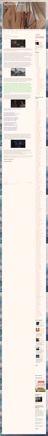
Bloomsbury (37, 134)
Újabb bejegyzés (6, 182)
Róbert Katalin (38, 269)
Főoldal (4, 30)
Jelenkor (37, 190)
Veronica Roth (38, 304)
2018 (37, 56)
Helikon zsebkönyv (38, 180)
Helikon (37, 179)
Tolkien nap (37, 295)
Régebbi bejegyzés (29, 182)
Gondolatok (37, 175)
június (38, 75)
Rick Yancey (37, 264)
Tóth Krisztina (38, 300)
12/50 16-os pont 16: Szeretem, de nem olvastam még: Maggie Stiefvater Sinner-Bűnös (40, 330)
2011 (37, 65)
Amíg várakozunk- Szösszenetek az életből (40, 85)
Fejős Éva (37, 166)
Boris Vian (37, 136)
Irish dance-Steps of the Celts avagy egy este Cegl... (40, 79)
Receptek (37, 263)
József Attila (37, 203)
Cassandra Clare (38, 144)
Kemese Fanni (38, 210)
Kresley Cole (37, 218)
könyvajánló (37, 312)
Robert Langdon (38, 266)
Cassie (37, 145)
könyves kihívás (38, 313)
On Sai (37, 252)
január (38, 94)
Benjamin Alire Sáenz (39, 130)
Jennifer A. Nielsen (38, 191)
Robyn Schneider (38, 267)
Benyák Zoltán (38, 132)
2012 (37, 64)
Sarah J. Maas (38, 277)
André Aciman (38, 116)
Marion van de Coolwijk (39, 236)
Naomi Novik (37, 247)
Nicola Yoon (37, 249)
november (38, 69)
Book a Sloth (37, 135)
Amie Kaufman (38, 115)
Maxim (37, 239)
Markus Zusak (38, 237)
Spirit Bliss (37, 279)
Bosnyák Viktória (38, 137)
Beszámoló (37, 133)
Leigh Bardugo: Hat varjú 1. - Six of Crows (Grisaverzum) (42, 323)
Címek (8, 32)
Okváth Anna (37, 251)
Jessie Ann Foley (38, 196)
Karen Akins (37, 205)
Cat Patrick (37, 146)
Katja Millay (37, 207)
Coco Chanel (37, 150)
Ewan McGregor (38, 165)
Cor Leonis (37, 152)
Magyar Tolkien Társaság (39, 233)
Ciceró (37, 149)
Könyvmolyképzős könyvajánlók (28, 30)
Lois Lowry (37, 226)
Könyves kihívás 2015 (10, 30)
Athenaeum (37, 123)
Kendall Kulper (38, 211)
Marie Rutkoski (38, 235)
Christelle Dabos (38, 148)
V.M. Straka (37, 301)
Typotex (37, 299)
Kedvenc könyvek (38, 208)
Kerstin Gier (37, 212)
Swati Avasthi (37, 283)
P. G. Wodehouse (38, 254)
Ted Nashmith (38, 292)
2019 (37, 55)
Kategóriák (42, 30)
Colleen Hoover (38, 151)
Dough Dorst (37, 161)
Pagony (37, 255)
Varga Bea (37, 302)
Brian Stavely (37, 138)
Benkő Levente (38, 131)
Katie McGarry (38, 206)
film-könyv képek (38, 310)
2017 (36, 105)
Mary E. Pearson (38, 238)
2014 (37, 61)
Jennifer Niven (38, 193)
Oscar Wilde (37, 253)
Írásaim (37, 317)
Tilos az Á (37, 293)
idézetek (37, 311)
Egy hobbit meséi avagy (14, 4)
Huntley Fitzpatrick (38, 182)
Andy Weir (37, 117)
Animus (37, 118)
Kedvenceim (37, 30)
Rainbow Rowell (38, 262)
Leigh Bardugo (38, 224)
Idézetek (12, 32)
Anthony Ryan (38, 121)
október (38, 70)
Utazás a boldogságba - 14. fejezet (41, 348)
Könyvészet (37, 221)
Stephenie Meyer (38, 280)
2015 (37, 60)
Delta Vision (37, 159)
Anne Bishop (37, 120)
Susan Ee (37, 281)
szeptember (38, 71)
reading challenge (38, 315)
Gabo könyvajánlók (19, 30)
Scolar (37, 278)
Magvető (37, 232)
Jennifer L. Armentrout (39, 192)
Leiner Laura (37, 225)
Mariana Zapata (38, 234)
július (37, 74)
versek (37, 316)
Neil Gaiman (37, 248)
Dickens (37, 160)
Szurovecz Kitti (38, 285)
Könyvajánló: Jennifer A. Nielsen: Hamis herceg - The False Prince (42, 356)
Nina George (37, 250)
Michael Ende (38, 241)
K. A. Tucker (37, 204)
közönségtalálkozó (38, 314)
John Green (37, 197)
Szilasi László (38, 284)
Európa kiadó (37, 164)
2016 (37, 59)
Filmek (16, 32)
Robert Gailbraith (38, 265)
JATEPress (37, 188)
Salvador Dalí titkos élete (40, 83)
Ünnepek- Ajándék (39, 90)
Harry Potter (37, 177)
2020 (36, 108)
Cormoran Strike (38, 153)
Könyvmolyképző (38, 220)
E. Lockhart (37, 163)
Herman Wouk (38, 181)
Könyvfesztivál (38, 219)
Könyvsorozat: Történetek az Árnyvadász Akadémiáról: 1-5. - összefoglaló (42, 340)
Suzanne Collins (38, 282)
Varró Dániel (37, 303)
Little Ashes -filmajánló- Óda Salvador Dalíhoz (40, 87)
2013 (36, 101)
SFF (36, 270)
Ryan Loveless (38, 268)
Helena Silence (38, 178)
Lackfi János (37, 222)
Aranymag (41, 42)
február (38, 93)
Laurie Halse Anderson (39, 223)
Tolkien (37, 294)
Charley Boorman (38, 147)
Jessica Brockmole (38, 194)
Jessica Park (37, 195)
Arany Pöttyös (38, 122)
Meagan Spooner (38, 240)
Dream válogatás (38, 162)
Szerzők (4, 32)
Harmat (37, 176)
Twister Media (38, 298)
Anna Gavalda (38, 119)
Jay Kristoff (37, 189)
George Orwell (38, 174)
